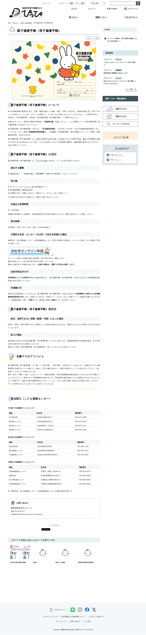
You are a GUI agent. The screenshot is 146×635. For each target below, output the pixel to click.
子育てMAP (111, 9)
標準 (71, 3)
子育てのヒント (115, 160)
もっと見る (129, 89)
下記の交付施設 (42, 161)
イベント (92, 9)
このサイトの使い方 (95, 617)
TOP (9, 23)
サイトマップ (61, 621)
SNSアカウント (58, 610)
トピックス (119, 59)
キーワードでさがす (121, 124)
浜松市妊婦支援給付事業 (20, 554)
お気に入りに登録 (93, 38)
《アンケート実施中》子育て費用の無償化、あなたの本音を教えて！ (122, 40)
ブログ (74, 9)
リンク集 (87, 621)
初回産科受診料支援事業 (88, 554)
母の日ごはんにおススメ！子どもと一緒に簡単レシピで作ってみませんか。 (120, 82)
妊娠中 (43, 554)
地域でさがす (121, 116)
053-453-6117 (20, 511)
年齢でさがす (121, 109)
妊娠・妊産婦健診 (26, 23)
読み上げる (46, 3)
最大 (83, 3)
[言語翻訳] (98, 3)
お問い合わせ (75, 621)
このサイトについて (50, 617)
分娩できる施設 (65, 554)
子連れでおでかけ (116, 155)
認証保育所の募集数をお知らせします (116, 73)
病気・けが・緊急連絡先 (115, 99)
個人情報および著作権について (73, 617)
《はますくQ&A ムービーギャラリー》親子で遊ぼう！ (119, 64)
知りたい (16, 23)
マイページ (133, 9)
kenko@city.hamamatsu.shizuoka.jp (29, 514)
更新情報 (118, 70)
